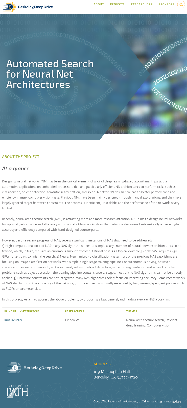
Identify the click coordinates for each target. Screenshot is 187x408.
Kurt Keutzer (13, 320)
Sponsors (167, 7)
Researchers (141, 7)
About (99, 7)
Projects (117, 7)
